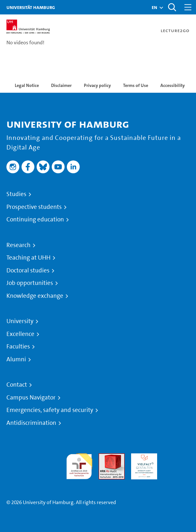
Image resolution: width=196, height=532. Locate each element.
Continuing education (35, 219)
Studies (16, 194)
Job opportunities (29, 283)
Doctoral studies (27, 270)
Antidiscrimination (31, 423)
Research (18, 245)
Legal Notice (27, 85)
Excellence (20, 334)
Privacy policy (97, 85)
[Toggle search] (172, 7)
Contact (16, 385)
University (19, 321)
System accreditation (177, 461)
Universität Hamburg (30, 7)
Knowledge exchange (34, 296)
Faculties (18, 346)
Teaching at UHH (28, 257)
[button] (154, 7)
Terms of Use (135, 85)
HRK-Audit (142, 457)
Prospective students (34, 207)
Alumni (16, 359)
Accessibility (172, 85)
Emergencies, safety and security (49, 410)
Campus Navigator (31, 397)
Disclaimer (61, 85)
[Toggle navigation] (188, 7)
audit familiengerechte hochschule (79, 465)
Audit (105, 457)
